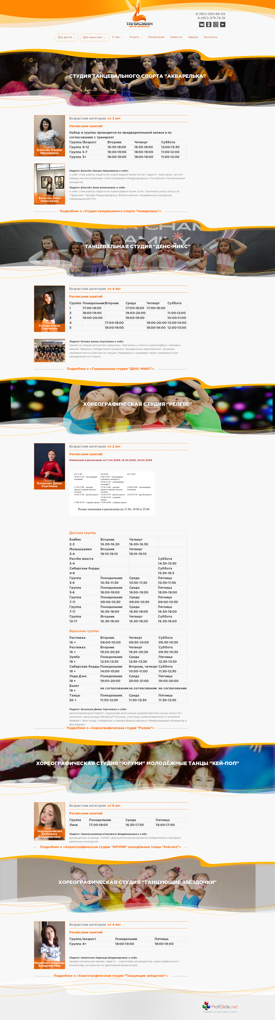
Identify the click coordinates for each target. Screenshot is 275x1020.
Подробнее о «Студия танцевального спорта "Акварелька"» (110, 211)
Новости (176, 37)
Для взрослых (94, 37)
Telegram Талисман (215, 24)
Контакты (210, 37)
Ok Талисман (208, 24)
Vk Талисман (201, 24)
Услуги (135, 37)
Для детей (66, 37)
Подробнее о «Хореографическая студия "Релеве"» (111, 728)
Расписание (156, 37)
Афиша (193, 37)
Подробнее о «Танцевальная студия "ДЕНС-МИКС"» (110, 369)
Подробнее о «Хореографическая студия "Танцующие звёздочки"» (111, 976)
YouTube (222, 24)
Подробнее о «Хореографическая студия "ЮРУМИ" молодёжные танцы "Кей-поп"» (110, 847)
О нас (117, 37)
